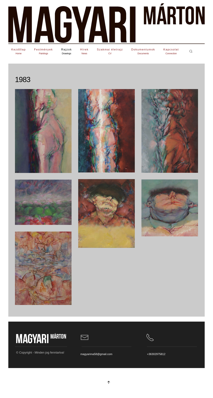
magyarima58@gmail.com (96, 354)
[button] (43, 51)
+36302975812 (156, 354)
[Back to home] (106, 23)
